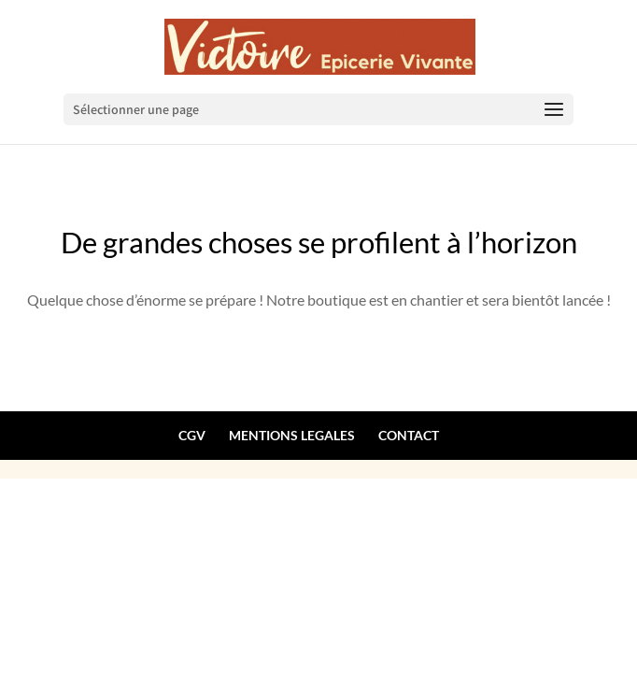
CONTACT (408, 435)
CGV (191, 435)
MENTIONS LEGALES (292, 435)
